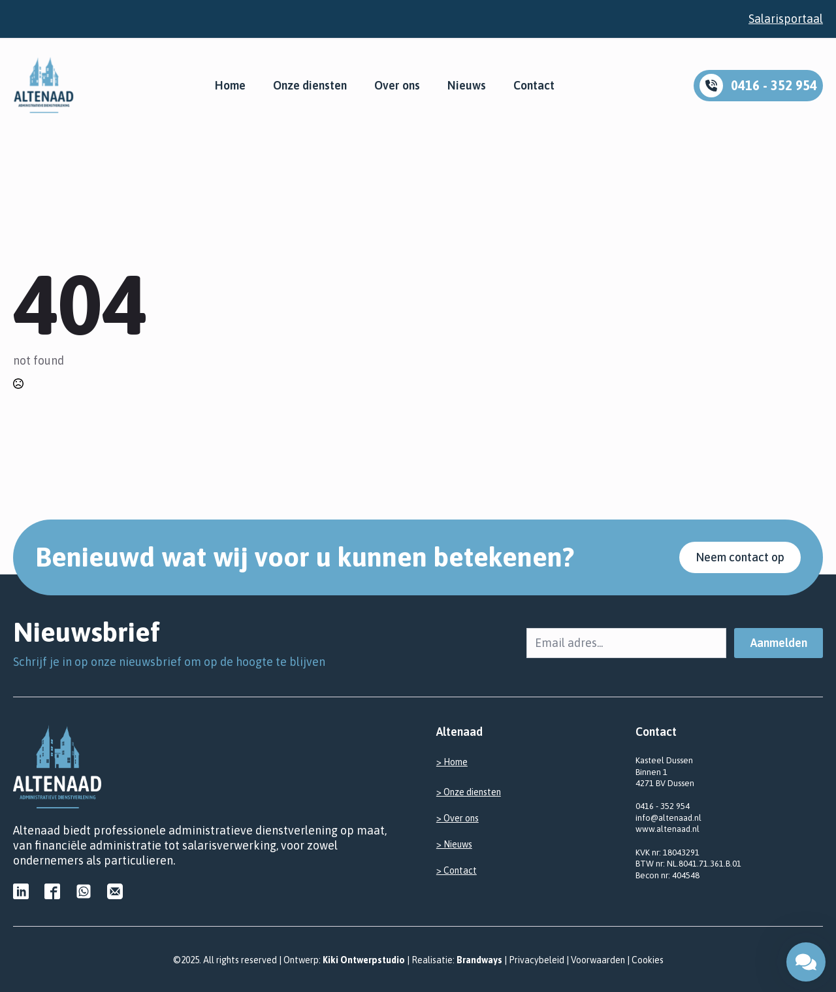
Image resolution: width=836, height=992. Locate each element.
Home (230, 85)
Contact (534, 85)
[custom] (21, 891)
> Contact (456, 870)
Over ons (397, 85)
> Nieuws (454, 844)
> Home (452, 762)
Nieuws (466, 85)
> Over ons (457, 818)
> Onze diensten (468, 792)
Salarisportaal (785, 18)
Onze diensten (310, 85)
